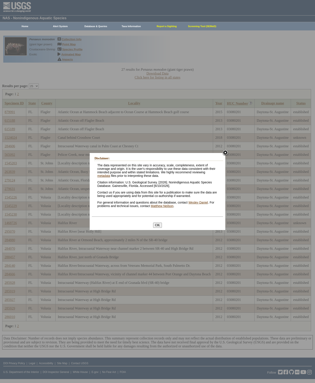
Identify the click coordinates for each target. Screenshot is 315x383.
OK (157, 225)
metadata (103, 175)
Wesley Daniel (198, 202)
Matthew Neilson (162, 206)
